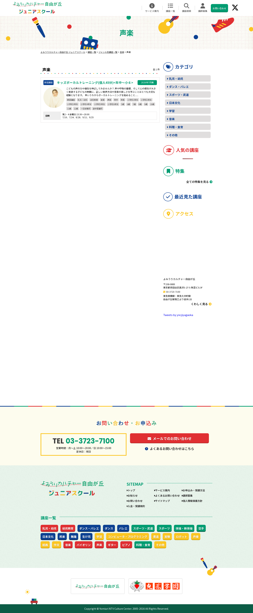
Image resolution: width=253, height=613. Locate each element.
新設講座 (71, 99)
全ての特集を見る (197, 182)
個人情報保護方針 (192, 501)
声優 (196, 536)
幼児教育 (94, 99)
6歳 (128, 104)
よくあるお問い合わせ (167, 495)
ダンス (109, 528)
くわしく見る (201, 304)
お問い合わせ (219, 8)
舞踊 (73, 536)
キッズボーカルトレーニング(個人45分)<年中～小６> (95, 82)
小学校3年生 (72, 104)
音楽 (103, 99)
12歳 (76, 108)
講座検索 (186, 8)
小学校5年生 (99, 104)
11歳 (69, 108)
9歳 (145, 104)
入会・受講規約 (136, 506)
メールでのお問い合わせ (170, 438)
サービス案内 (152, 8)
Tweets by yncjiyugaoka (178, 315)
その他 (173, 135)
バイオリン (84, 545)
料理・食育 (176, 127)
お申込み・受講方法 (194, 490)
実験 (167, 536)
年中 (116, 99)
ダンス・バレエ (179, 87)
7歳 (134, 104)
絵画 (45, 545)
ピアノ (126, 545)
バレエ (123, 528)
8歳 (140, 104)
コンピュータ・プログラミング (127, 536)
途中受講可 (97, 108)
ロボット (181, 536)
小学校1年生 (132, 99)
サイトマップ (162, 501)
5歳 (122, 104)
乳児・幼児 (82, 99)
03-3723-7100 (173, 291)
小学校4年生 (86, 104)
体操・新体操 (184, 528)
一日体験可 (85, 108)
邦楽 (62, 536)
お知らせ (133, 495)
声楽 (109, 99)
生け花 (86, 536)
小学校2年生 (146, 99)
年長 (123, 99)
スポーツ (164, 528)
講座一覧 (170, 8)
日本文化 (174, 103)
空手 (201, 528)
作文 (56, 545)
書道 (156, 536)
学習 (172, 111)
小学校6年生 (113, 104)
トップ (131, 490)
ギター (112, 545)
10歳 (152, 104)
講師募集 (202, 8)
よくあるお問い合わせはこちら (169, 448)
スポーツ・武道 (179, 95)
